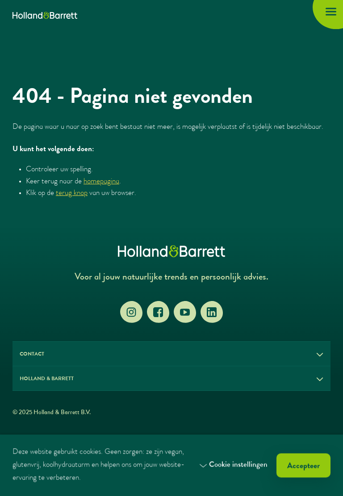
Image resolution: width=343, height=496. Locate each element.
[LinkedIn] (212, 312)
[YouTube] (185, 312)
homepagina (101, 182)
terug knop (72, 193)
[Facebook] (158, 312)
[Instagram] (131, 312)
